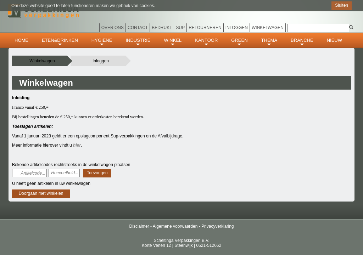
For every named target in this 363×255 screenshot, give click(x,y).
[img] (351, 27)
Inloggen (101, 60)
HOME (21, 40)
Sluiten (341, 5)
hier (77, 145)
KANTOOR (206, 42)
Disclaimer (139, 226)
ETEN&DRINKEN (60, 42)
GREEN (239, 42)
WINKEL (173, 42)
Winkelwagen (268, 27)
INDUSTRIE (137, 42)
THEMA (269, 42)
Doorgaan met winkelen (40, 193)
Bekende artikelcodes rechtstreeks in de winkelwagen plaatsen (71, 164)
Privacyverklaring (217, 226)
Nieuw (334, 40)
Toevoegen (97, 172)
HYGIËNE (101, 42)
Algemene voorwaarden (175, 226)
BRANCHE (302, 42)
